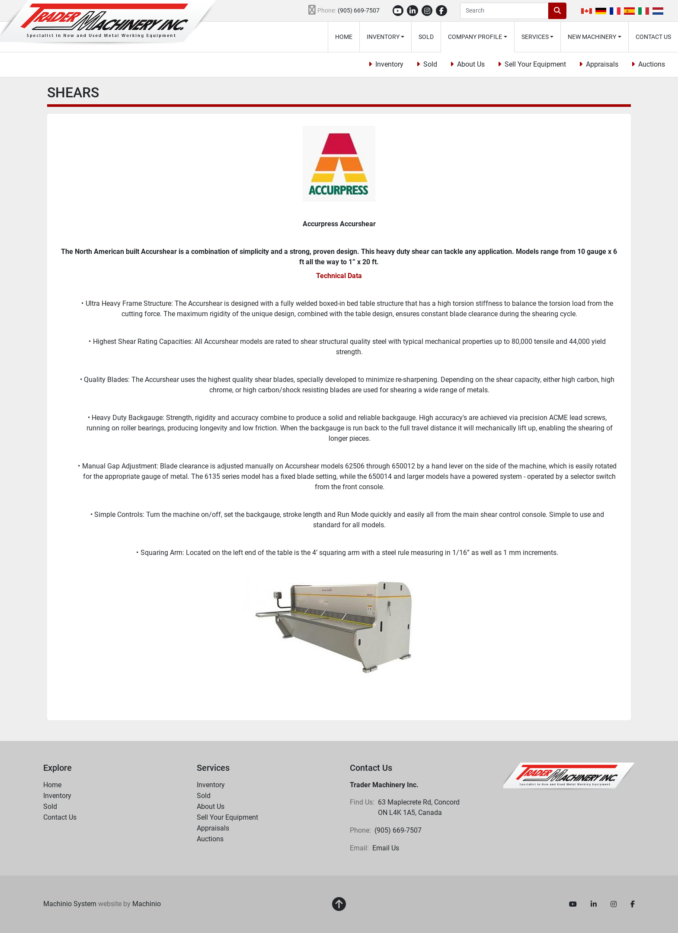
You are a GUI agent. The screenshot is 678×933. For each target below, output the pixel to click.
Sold (426, 36)
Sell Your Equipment (535, 64)
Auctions (651, 64)
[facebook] (441, 10)
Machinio (146, 904)
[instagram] (427, 10)
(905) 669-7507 (359, 10)
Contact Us (653, 36)
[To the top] (339, 904)
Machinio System (69, 904)
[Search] (504, 11)
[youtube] (398, 10)
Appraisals (602, 64)
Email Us (385, 848)
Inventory (383, 36)
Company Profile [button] (475, 36)
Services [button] (535, 36)
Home (343, 36)
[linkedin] (412, 10)
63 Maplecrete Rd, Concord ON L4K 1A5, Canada (419, 807)
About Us (471, 64)
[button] (386, 37)
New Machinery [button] (592, 36)
